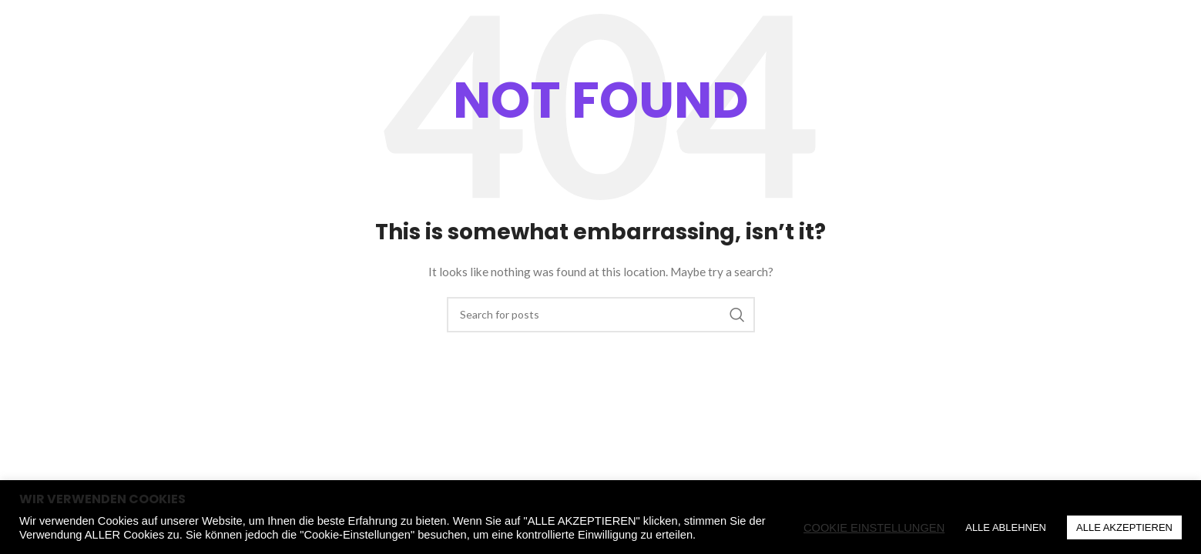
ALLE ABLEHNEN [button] (1005, 527)
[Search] (1084, 57)
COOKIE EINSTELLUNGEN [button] (873, 528)
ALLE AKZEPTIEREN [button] (1124, 527)
